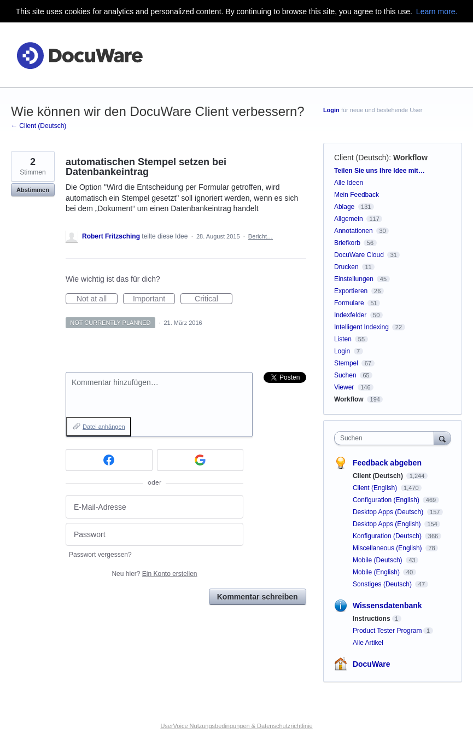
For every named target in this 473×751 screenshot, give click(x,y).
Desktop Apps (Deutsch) (389, 512)
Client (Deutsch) (361, 157)
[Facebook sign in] (109, 460)
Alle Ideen (348, 183)
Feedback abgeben (387, 462)
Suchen (345, 375)
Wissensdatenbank (387, 605)
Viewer (344, 387)
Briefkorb (347, 243)
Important (154, 299)
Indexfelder (350, 315)
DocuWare (371, 664)
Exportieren (350, 291)
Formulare (349, 303)
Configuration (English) (387, 500)
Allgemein (348, 219)
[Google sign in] (200, 460)
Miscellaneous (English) (388, 548)
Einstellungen (353, 279)
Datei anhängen (104, 426)
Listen (343, 339)
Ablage (344, 207)
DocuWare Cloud (359, 255)
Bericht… (260, 236)
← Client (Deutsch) (38, 126)
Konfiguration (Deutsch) (388, 536)
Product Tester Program (387, 630)
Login (331, 110)
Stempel (346, 363)
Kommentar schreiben (257, 596)
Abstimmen (32, 190)
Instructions (371, 618)
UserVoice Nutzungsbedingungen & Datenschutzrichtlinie (236, 726)
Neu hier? (154, 574)
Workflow (410, 157)
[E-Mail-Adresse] (154, 507)
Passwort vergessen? (100, 554)
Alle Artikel (368, 643)
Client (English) (376, 488)
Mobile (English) (377, 572)
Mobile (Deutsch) (378, 560)
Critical (213, 299)
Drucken (346, 267)
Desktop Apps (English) (388, 524)
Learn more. (436, 11)
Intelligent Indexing (361, 327)
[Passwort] (154, 534)
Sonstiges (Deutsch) (383, 584)
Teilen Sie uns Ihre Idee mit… (379, 170)
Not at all (97, 299)
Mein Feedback (356, 195)
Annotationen (353, 231)
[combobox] (387, 438)
